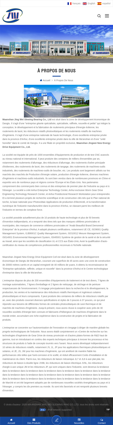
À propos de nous (63, 80)
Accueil (45, 80)
